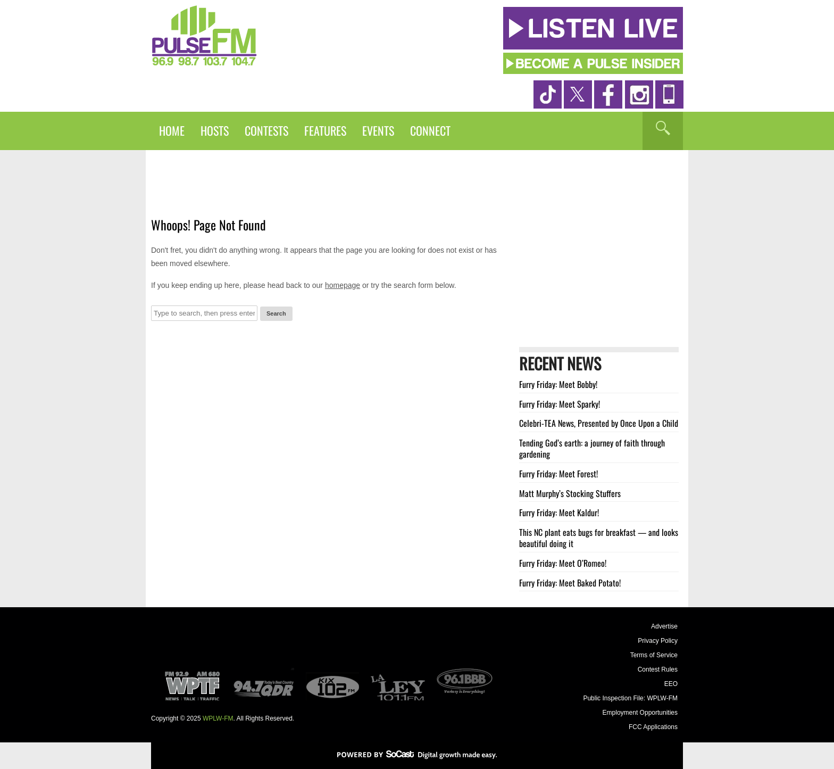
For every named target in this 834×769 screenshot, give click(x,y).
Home (172, 130)
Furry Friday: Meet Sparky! (559, 404)
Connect (430, 130)
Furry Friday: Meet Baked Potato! (570, 582)
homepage (342, 285)
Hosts (215, 130)
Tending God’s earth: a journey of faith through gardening (592, 448)
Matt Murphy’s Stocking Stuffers (570, 493)
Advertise (664, 626)
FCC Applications (653, 727)
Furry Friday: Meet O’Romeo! (562, 563)
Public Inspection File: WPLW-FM (630, 698)
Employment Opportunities (640, 712)
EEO (671, 684)
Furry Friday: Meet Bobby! (558, 384)
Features (325, 130)
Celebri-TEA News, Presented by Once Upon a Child (598, 423)
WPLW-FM (218, 718)
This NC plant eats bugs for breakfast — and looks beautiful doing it (598, 538)
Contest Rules (658, 669)
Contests (266, 130)
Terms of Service (654, 655)
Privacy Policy (658, 640)
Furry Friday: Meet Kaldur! (559, 512)
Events (378, 130)
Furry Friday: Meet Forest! (558, 473)
